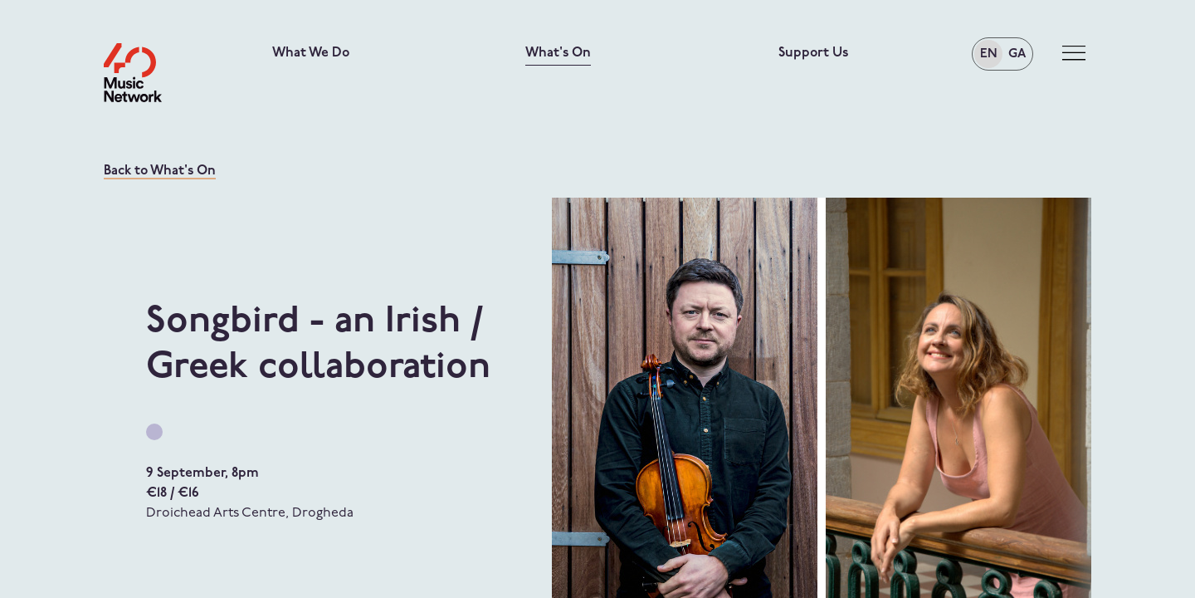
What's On (558, 53)
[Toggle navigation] (1074, 53)
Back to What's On (160, 171)
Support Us (813, 53)
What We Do (310, 53)
